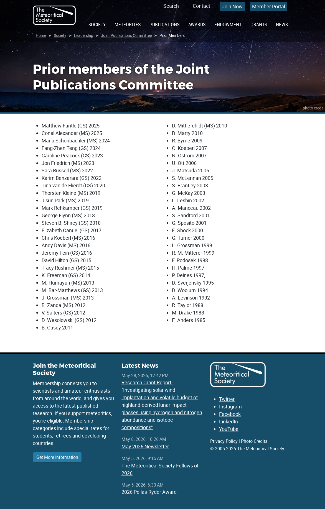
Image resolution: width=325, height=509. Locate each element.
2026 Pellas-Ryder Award (149, 491)
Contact (201, 5)
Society (97, 24)
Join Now (232, 6)
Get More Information (57, 457)
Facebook (230, 414)
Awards (196, 24)
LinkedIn (228, 421)
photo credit (313, 108)
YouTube (228, 429)
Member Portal (268, 6)
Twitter (227, 399)
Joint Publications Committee (126, 35)
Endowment (228, 24)
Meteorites (128, 24)
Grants (258, 24)
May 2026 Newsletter (145, 446)
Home (41, 35)
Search (171, 5)
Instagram (230, 406)
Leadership (83, 35)
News (282, 24)
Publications (164, 24)
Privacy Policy (224, 441)
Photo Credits (254, 441)
